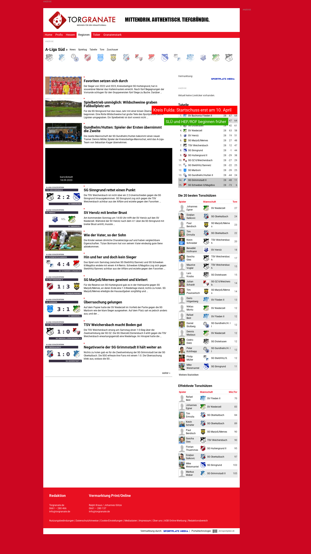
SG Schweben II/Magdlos (201, 185)
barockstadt (66, 177)
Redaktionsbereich (198, 520)
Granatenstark (112, 35)
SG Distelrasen (196, 125)
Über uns (157, 520)
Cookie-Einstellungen (111, 520)
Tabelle (93, 49)
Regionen (84, 35)
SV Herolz (193, 135)
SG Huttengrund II (197, 155)
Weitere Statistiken (189, 374)
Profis (59, 35)
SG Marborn (194, 170)
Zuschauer (112, 49)
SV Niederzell (195, 130)
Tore (102, 49)
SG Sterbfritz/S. (219, 358)
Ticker (96, 35)
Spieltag (82, 49)
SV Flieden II (217, 299)
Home (48, 35)
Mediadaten (131, 520)
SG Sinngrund (195, 150)
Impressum (145, 520)
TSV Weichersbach (198, 145)
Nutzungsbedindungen (61, 520)
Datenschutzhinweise (87, 520)
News (73, 49)
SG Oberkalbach (219, 216)
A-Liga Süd (55, 49)
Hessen (70, 35)
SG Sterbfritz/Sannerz (199, 165)
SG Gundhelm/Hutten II (200, 175)
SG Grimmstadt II (197, 180)
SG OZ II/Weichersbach (200, 160)
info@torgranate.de (59, 511)
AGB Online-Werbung (175, 520)
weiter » (166, 373)
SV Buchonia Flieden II (200, 115)
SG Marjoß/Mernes (198, 140)
